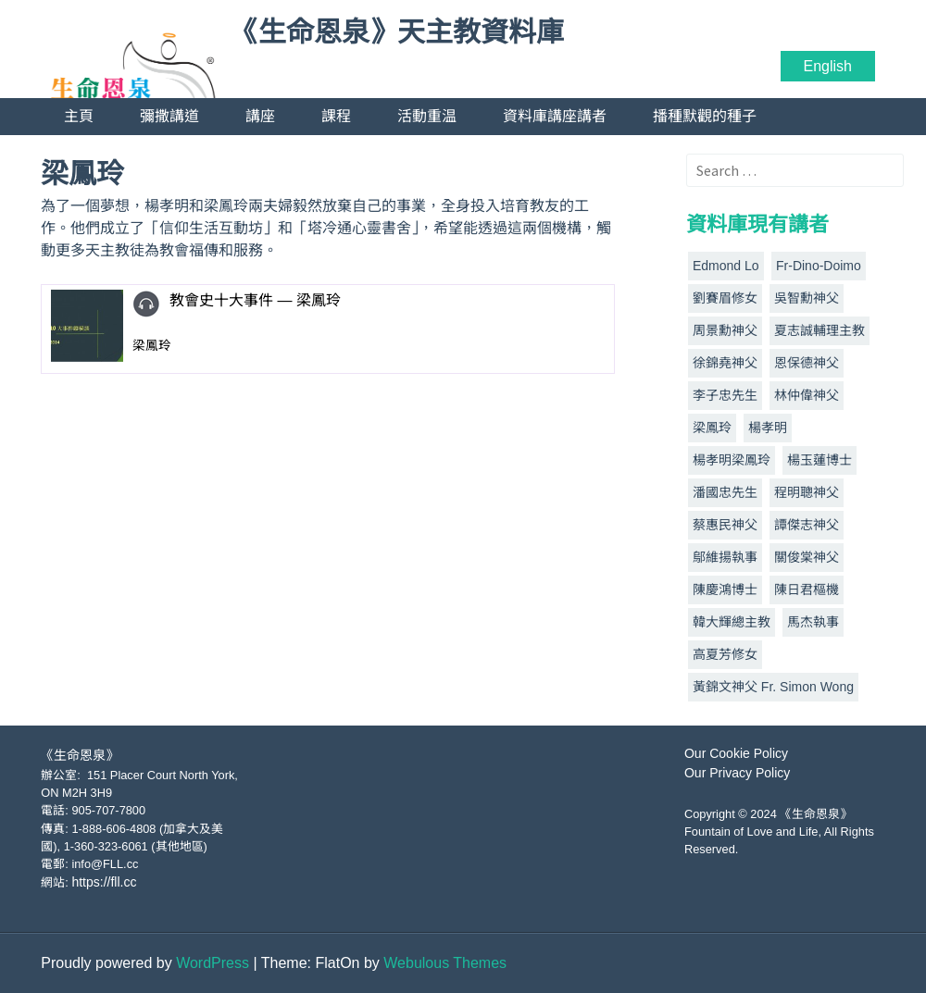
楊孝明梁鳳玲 (731, 460)
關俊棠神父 (806, 557)
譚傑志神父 (806, 524)
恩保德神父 (806, 362)
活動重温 (427, 116)
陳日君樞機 (806, 589)
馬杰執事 (813, 621)
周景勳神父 (725, 330)
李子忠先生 (725, 395)
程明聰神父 (806, 492)
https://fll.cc (103, 882)
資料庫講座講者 (555, 116)
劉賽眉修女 (725, 298)
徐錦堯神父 (725, 362)
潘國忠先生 (725, 492)
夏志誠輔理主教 (819, 330)
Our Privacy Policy (737, 772)
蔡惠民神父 (725, 524)
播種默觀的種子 (705, 116)
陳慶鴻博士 (725, 589)
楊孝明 (767, 427)
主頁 (79, 116)
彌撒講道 (169, 116)
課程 (336, 116)
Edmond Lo (726, 265)
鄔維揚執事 (725, 557)
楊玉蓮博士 (819, 460)
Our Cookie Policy (736, 753)
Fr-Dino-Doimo (818, 265)
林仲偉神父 (806, 395)
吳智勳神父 (806, 298)
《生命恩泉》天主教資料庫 (397, 32)
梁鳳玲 (712, 427)
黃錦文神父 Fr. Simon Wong (773, 686)
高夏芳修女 (725, 654)
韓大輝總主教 (731, 621)
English (828, 66)
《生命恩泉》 (80, 755)
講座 (260, 116)
